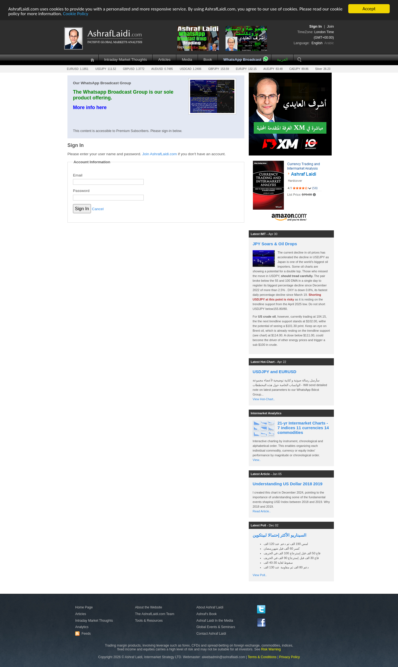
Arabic (329, 43)
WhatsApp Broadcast (242, 59)
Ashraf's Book (206, 614)
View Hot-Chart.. (264, 399)
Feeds (84, 634)
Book (207, 59)
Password (81, 191)
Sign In (315, 26)
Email (77, 175)
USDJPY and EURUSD (274, 371)
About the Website (148, 607)
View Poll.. (260, 575)
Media (187, 59)
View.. (257, 460)
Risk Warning (271, 649)
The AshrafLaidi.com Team (154, 614)
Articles (164, 59)
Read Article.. (262, 511)
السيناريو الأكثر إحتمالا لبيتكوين (279, 535)
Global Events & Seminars (215, 627)
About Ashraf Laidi (209, 607)
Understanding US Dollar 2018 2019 (288, 483)
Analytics (81, 627)
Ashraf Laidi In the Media (214, 621)
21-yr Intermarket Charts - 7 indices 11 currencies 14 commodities (303, 428)
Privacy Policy (289, 657)
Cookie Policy (75, 13)
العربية (282, 59)
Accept (368, 9)
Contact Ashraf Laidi (211, 634)
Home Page (84, 607)
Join (330, 26)
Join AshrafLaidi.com (159, 154)
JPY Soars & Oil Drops (275, 243)
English (317, 43)
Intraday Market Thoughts (125, 59)
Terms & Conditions (262, 657)
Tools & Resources (149, 621)
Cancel (98, 209)
